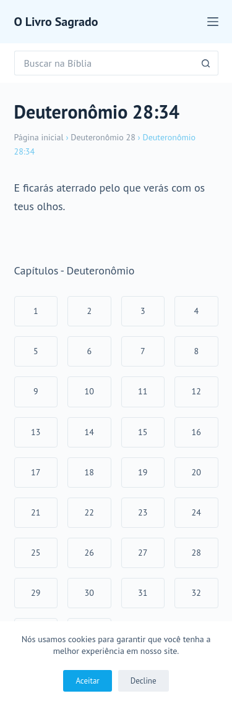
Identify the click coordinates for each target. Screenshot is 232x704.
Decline (144, 681)
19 (142, 472)
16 (196, 432)
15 (142, 432)
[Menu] (212, 21)
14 (89, 432)
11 (142, 391)
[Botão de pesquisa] (206, 63)
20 (196, 472)
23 (142, 512)
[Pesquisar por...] (104, 63)
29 (35, 592)
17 (35, 472)
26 (89, 552)
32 (196, 592)
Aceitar (87, 681)
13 (35, 432)
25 (35, 552)
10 (89, 391)
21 (35, 512)
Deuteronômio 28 (103, 137)
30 (89, 592)
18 (89, 472)
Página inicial (39, 137)
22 (89, 512)
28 (196, 552)
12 (196, 391)
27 (142, 552)
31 (142, 592)
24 (196, 512)
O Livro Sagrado (56, 22)
